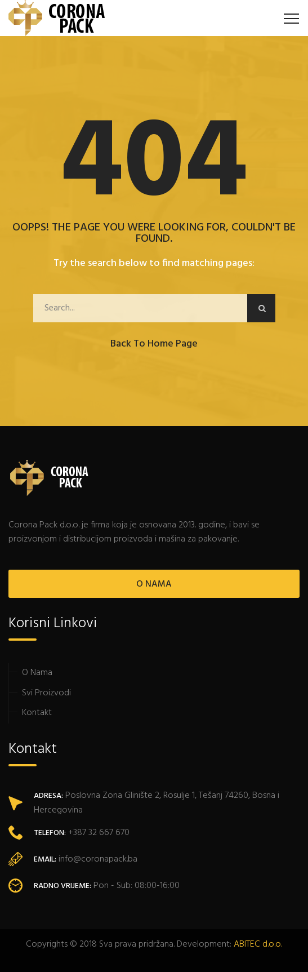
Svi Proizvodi (46, 693)
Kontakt (37, 712)
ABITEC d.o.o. (258, 944)
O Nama (37, 672)
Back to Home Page (154, 344)
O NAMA (154, 584)
